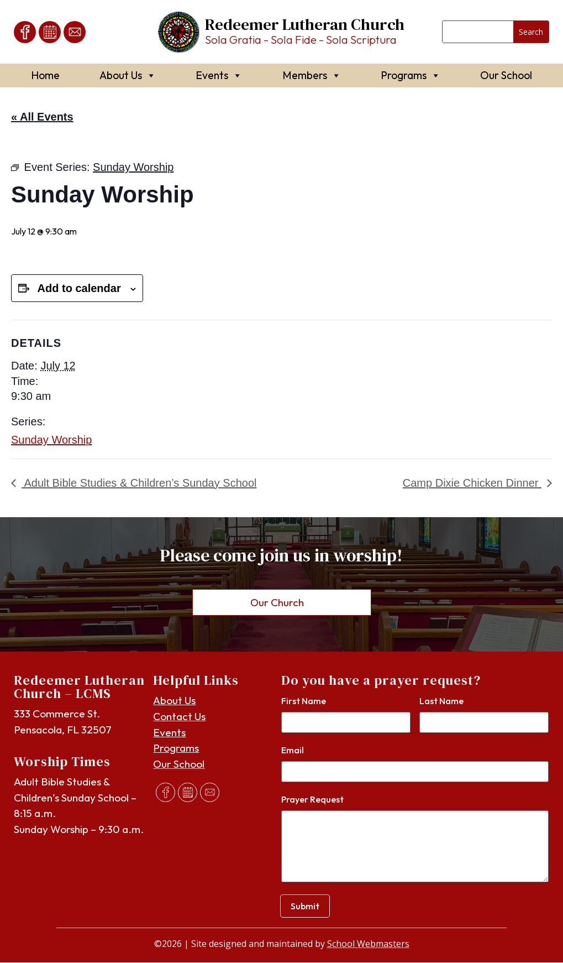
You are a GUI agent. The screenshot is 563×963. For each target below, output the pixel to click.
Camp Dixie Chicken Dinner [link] (472, 483)
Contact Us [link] (179, 716)
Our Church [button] (277, 602)
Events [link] (219, 75)
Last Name (441, 701)
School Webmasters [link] (368, 944)
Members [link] (311, 75)
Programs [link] (410, 75)
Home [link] (45, 75)
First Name (303, 701)
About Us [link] (127, 75)
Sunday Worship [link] (51, 440)
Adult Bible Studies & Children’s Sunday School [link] (139, 483)
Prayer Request (312, 799)
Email (292, 750)
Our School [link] (506, 75)
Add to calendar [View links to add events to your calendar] (79, 288)
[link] (25, 32)
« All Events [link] (42, 117)
